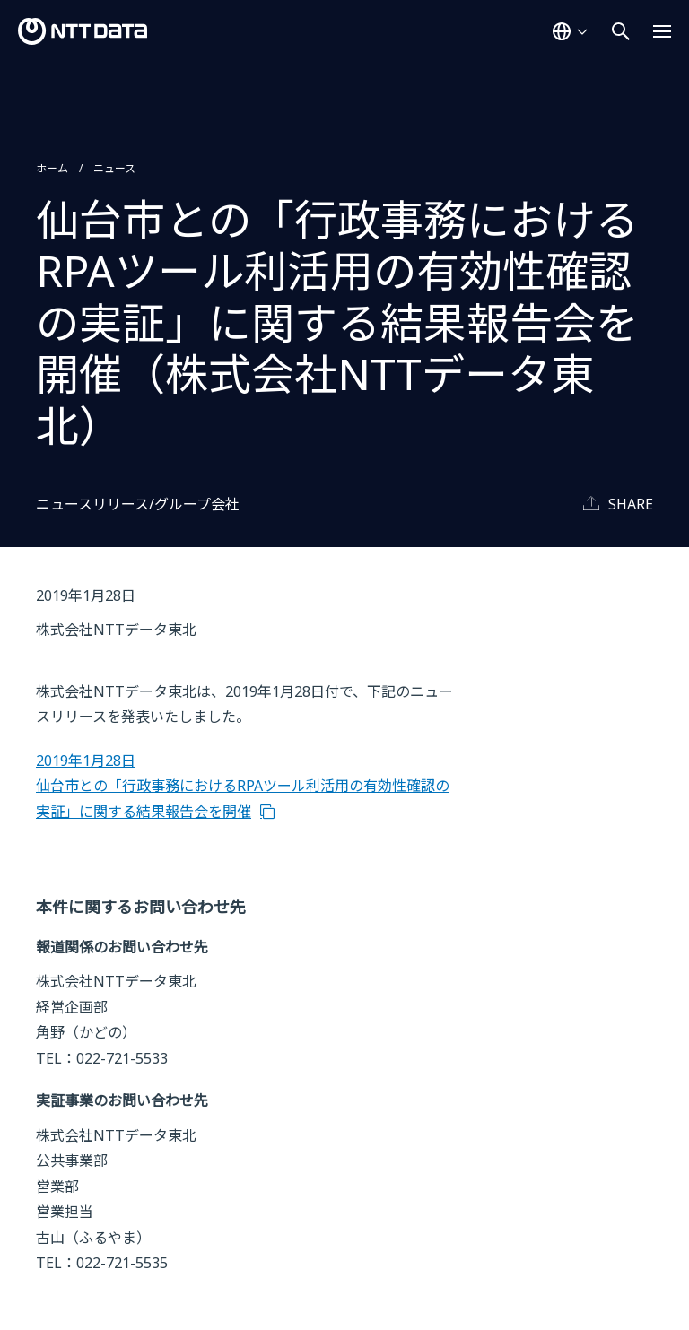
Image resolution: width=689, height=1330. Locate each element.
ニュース (114, 168)
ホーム (52, 168)
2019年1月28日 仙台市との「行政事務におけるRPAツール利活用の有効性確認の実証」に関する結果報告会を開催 (242, 786)
